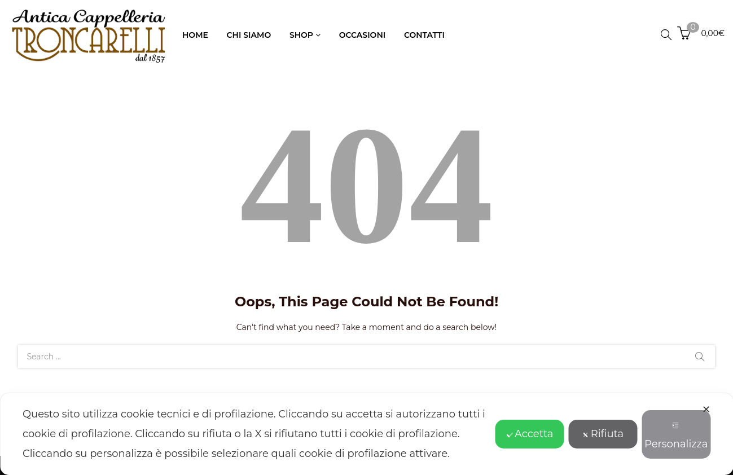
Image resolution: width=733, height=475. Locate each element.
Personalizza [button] (676, 436)
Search (700, 356)
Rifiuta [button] (603, 434)
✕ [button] (706, 409)
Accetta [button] (529, 434)
